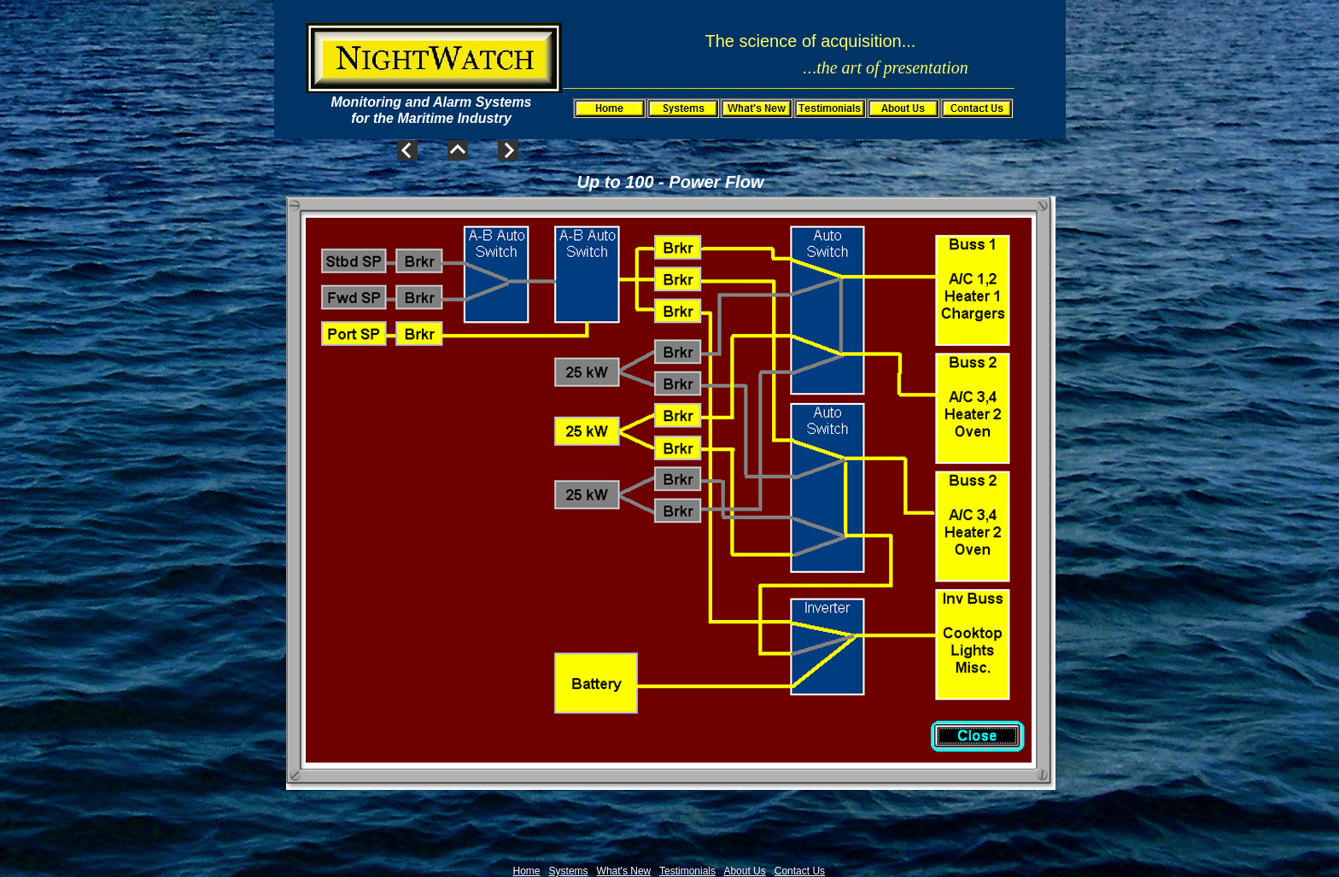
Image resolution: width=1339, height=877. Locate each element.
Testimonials (687, 871)
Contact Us (800, 871)
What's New (624, 871)
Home (527, 871)
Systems (568, 871)
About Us (744, 871)
